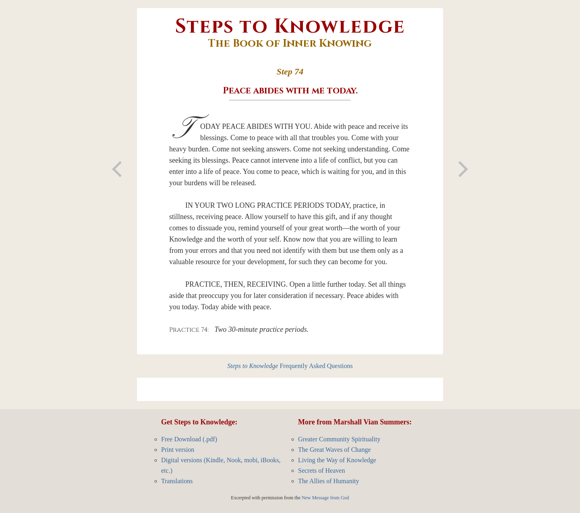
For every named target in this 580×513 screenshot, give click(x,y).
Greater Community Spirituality (339, 439)
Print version (177, 449)
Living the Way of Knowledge (337, 460)
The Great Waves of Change (334, 449)
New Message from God (325, 498)
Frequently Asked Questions (290, 365)
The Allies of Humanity (328, 481)
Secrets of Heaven (321, 470)
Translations (177, 481)
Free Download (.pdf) (189, 439)
